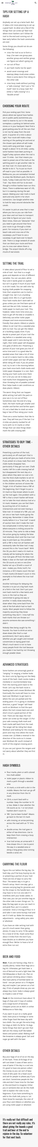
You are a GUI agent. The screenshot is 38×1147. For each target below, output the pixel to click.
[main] (19, 13)
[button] (2, 3)
